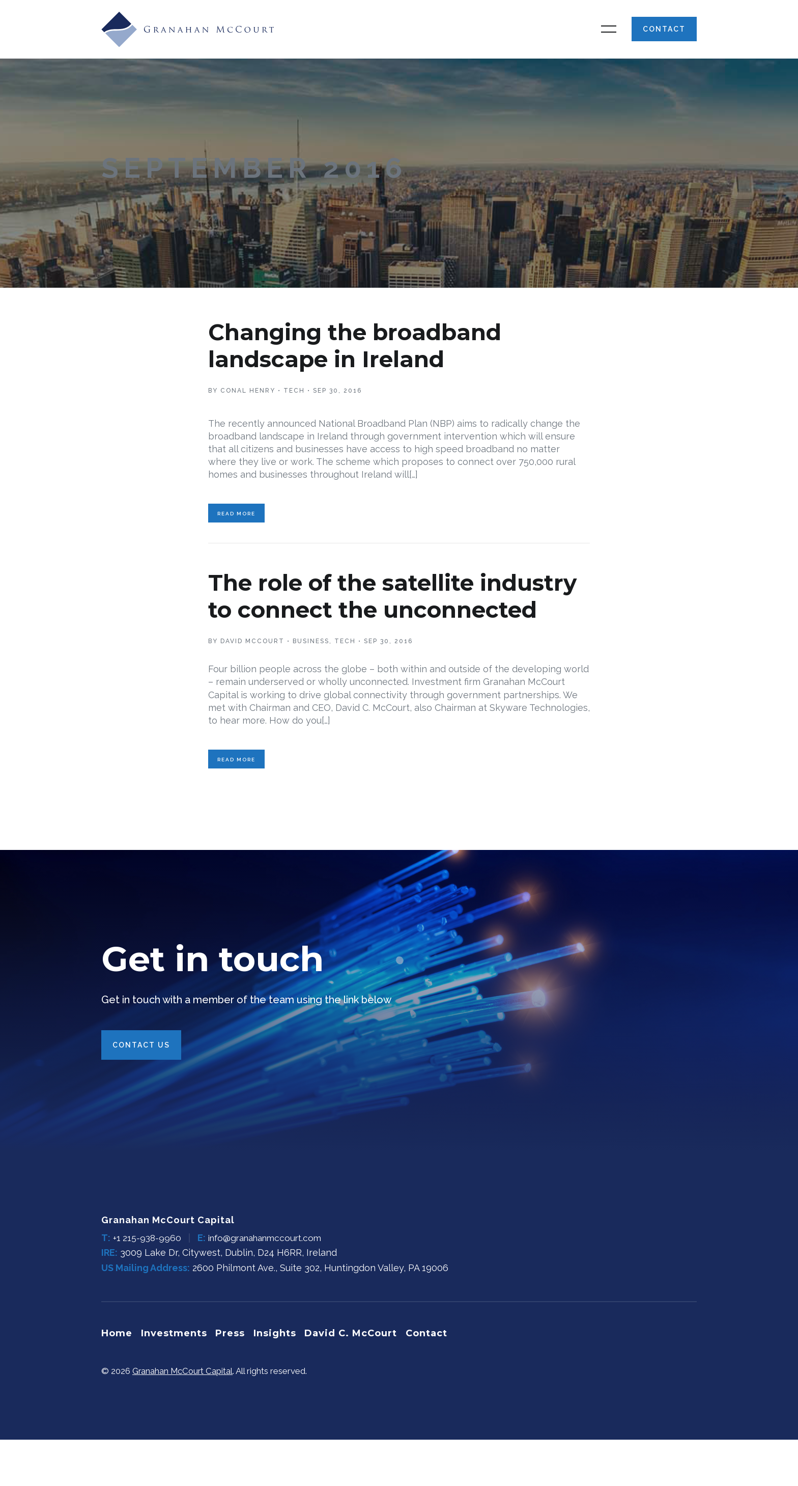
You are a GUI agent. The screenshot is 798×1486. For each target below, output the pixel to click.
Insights (280, 1380)
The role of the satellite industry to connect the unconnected (361, 625)
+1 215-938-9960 (148, 1286)
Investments (175, 1380)
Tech (294, 403)
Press (233, 1380)
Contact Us (141, 1093)
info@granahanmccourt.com (271, 1286)
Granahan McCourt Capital (183, 1418)
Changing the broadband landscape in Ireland (371, 357)
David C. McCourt (357, 1380)
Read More (236, 529)
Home (116, 1380)
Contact (664, 36)
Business (311, 683)
